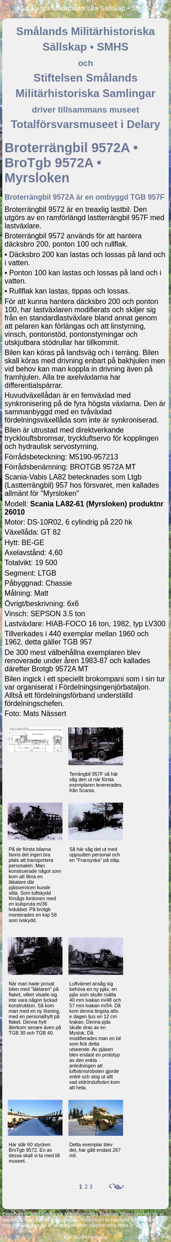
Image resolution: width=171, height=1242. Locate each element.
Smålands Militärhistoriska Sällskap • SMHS (85, 8)
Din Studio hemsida (85, 1237)
